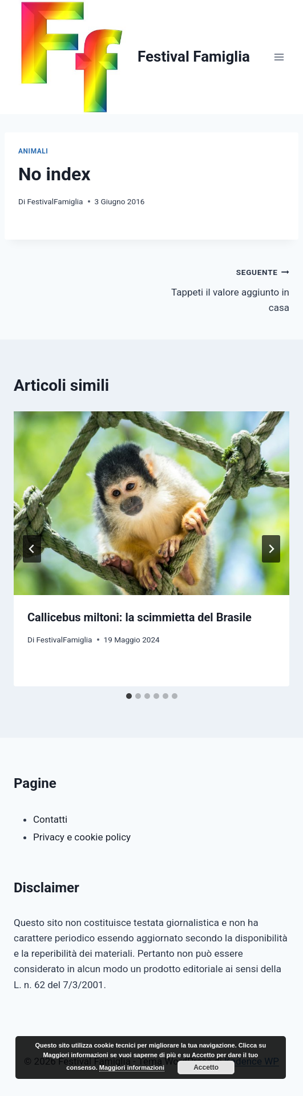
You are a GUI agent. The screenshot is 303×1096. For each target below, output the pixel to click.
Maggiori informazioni (131, 1067)
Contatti (50, 819)
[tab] (129, 696)
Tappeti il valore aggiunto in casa (225, 288)
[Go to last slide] (32, 549)
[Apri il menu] (278, 57)
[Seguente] (271, 549)
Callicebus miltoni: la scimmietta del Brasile (139, 617)
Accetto (206, 1067)
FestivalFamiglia (55, 201)
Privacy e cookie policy (82, 837)
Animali (33, 151)
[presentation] (151, 503)
